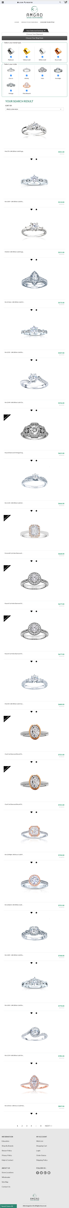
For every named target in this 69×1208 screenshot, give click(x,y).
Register (28, 2)
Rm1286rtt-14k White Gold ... (14, 905)
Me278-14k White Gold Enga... (14, 151)
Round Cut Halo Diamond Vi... (14, 603)
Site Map (5, 1182)
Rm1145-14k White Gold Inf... (14, 503)
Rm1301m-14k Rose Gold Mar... (15, 1106)
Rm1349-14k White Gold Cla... (14, 402)
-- (36, 1126)
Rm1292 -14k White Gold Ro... (14, 352)
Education (5, 1141)
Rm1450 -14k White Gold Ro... (14, 1005)
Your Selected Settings (35, 31)
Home (17, 22)
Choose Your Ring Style (34, 38)
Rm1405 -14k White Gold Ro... (14, 955)
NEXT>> (48, 1126)
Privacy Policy (7, 1155)
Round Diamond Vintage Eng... (14, 453)
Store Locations (7, 1172)
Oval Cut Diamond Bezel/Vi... (14, 754)
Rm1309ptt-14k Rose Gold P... (14, 854)
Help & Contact (7, 1160)
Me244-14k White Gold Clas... (14, 704)
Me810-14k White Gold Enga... (14, 252)
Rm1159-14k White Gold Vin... (14, 1055)
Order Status (41, 1155)
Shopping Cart (41, 1146)
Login (20, 2)
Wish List (39, 1141)
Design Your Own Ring (29, 22)
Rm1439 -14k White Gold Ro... (14, 201)
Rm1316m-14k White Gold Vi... (14, 302)
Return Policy (7, 1151)
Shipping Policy (41, 1160)
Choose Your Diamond (34, 34)
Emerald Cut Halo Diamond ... (14, 553)
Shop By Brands (7, 1146)
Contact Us (6, 1187)
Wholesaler (6, 1177)
